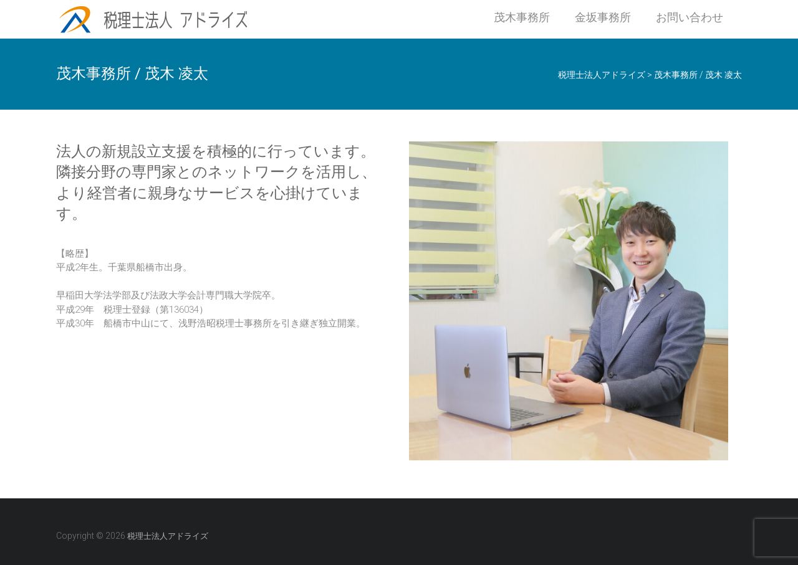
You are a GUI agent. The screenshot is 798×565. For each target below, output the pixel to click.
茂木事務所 (522, 17)
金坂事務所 (603, 17)
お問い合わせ (689, 17)
